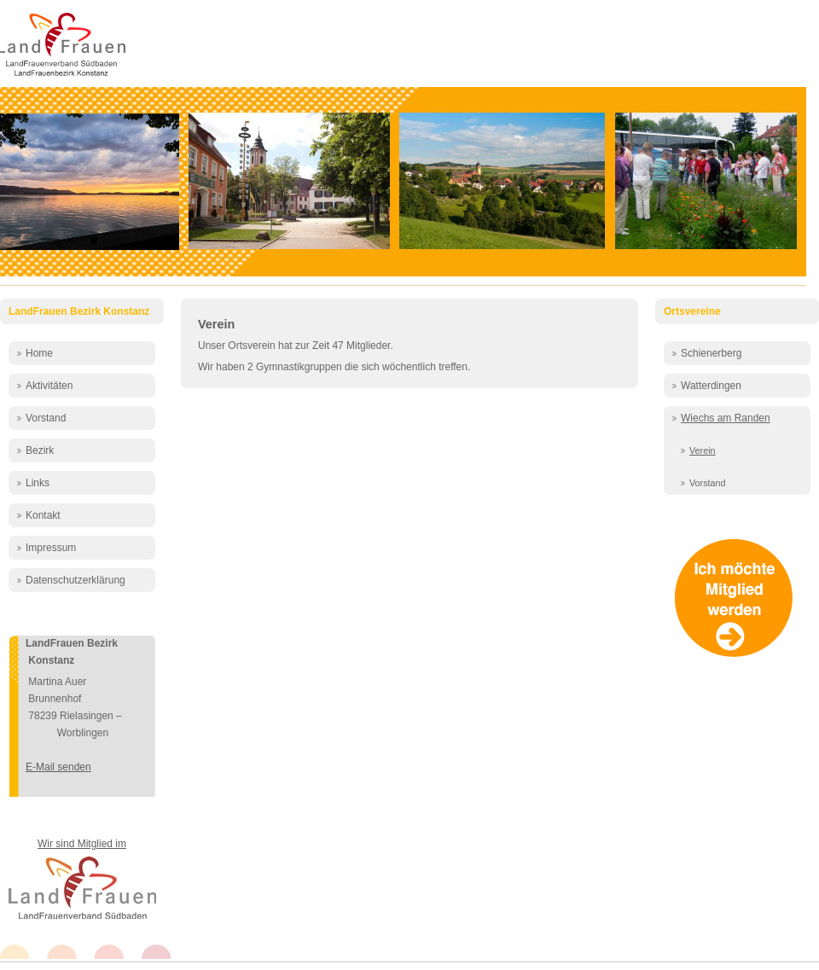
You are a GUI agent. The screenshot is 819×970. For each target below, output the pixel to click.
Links (37, 483)
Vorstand (46, 418)
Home (39, 353)
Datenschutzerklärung (75, 580)
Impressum (51, 548)
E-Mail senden (58, 767)
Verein (216, 324)
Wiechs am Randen (725, 418)
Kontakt (43, 515)
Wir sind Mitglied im (82, 844)
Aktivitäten (49, 386)
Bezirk (40, 450)
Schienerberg (711, 353)
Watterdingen (711, 386)
